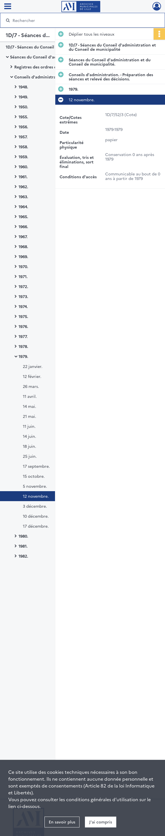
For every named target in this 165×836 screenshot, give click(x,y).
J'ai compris (100, 822)
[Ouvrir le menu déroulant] (7, 6)
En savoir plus (62, 822)
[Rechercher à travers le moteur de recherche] (77, 20)
